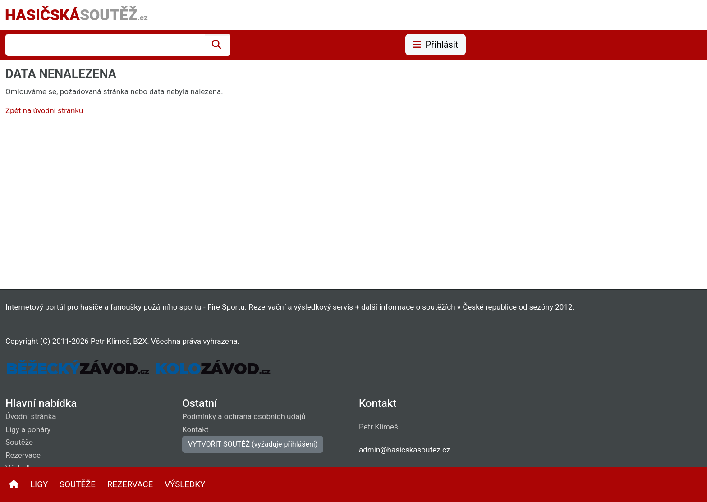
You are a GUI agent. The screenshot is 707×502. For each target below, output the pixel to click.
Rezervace (23, 455)
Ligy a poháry (27, 429)
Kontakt (195, 429)
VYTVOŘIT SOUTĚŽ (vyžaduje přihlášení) (252, 444)
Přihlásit (436, 44)
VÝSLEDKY (185, 484)
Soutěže (19, 442)
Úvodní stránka (30, 416)
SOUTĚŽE (78, 484)
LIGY (39, 484)
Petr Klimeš (378, 426)
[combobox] (105, 45)
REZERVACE (130, 484)
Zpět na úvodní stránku (44, 110)
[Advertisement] (275, 204)
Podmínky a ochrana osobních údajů (244, 416)
